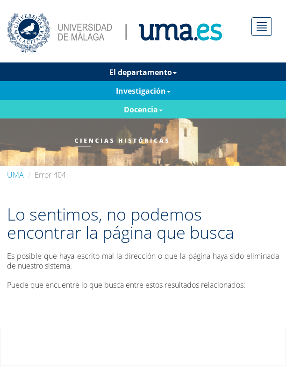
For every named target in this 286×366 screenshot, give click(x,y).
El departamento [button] (143, 72)
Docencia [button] (143, 109)
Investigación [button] (143, 91)
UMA (15, 175)
